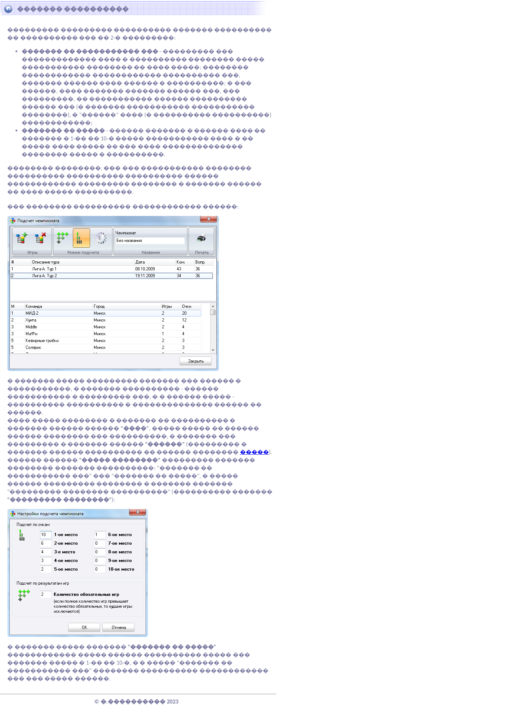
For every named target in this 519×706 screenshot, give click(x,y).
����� (254, 452)
